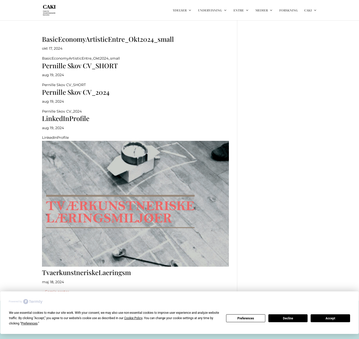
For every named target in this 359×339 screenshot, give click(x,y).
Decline (288, 318)
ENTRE (238, 10)
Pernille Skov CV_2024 (75, 92)
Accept (330, 318)
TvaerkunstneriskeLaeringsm (86, 272)
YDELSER (180, 10)
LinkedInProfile (65, 118)
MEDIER (261, 10)
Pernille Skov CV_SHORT (80, 65)
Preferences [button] (29, 323)
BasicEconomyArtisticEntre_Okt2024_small (108, 39)
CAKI (308, 10)
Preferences (245, 318)
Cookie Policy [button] (133, 318)
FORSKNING (288, 10)
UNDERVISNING (210, 10)
